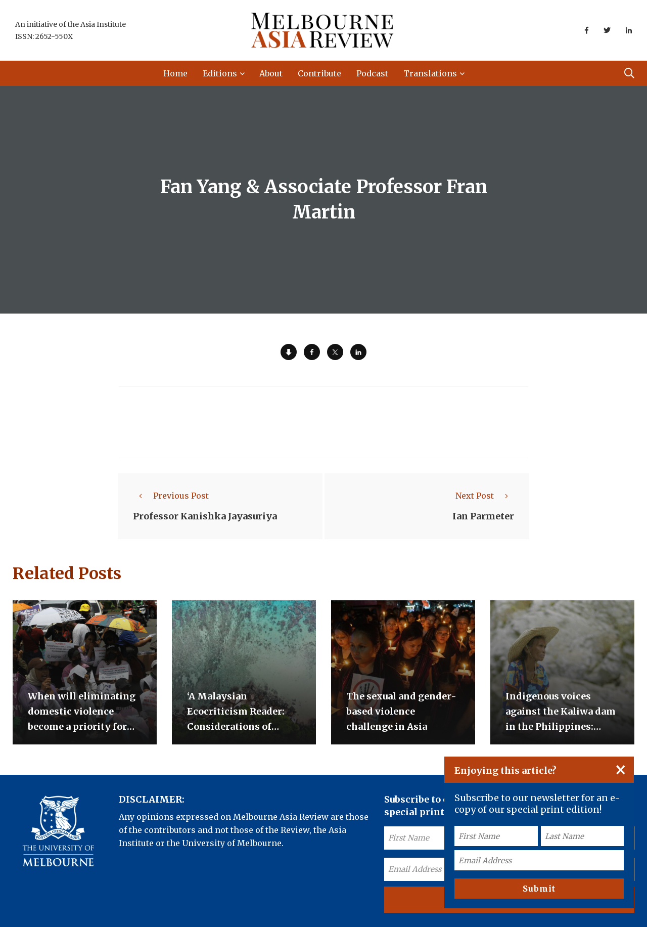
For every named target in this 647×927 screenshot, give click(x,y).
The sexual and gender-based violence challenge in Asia (401, 711)
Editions (220, 73)
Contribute (319, 73)
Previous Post (171, 496)
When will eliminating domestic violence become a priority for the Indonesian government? (81, 726)
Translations (430, 73)
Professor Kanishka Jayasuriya (205, 516)
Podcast (372, 73)
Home (175, 73)
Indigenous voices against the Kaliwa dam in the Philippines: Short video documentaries (560, 726)
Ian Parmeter (483, 516)
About (271, 73)
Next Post (484, 496)
